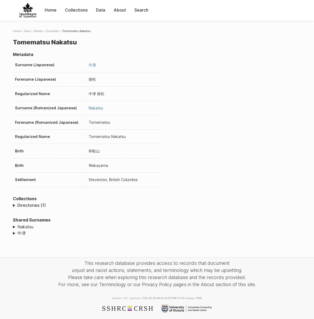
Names (38, 31)
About (120, 10)
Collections (76, 10)
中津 (92, 65)
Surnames (52, 31)
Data (100, 10)
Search (141, 10)
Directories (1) (31, 205)
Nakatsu (96, 108)
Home (51, 10)
